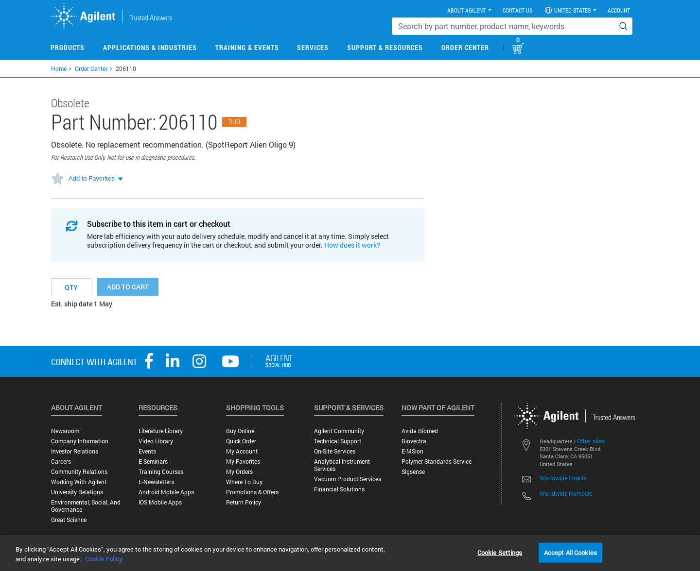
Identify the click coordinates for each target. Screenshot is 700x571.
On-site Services (334, 451)
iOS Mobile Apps (160, 502)
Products (68, 47)
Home (59, 68)
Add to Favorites (92, 178)
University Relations (77, 492)
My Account (242, 451)
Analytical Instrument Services (342, 465)
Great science (69, 519)
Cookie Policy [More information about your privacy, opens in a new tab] (103, 558)
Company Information (79, 441)
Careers (61, 461)
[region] (350, 553)
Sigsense (413, 471)
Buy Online (240, 431)
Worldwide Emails (563, 478)
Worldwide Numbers (566, 493)
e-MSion (412, 451)
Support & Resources (385, 47)
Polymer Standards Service (437, 461)
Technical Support (337, 441)
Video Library (156, 441)
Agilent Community (339, 431)
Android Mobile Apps (166, 492)
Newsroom (65, 431)
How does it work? (352, 245)
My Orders (239, 471)
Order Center (465, 47)
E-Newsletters (156, 482)
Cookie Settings (500, 552)
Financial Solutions (339, 489)
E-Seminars (153, 461)
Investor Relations (74, 451)
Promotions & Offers (252, 492)
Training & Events (247, 47)
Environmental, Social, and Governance (86, 506)
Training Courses (161, 471)
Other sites (591, 441)
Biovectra (414, 441)
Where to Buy (244, 482)
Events (147, 451)
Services (313, 47)
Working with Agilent (78, 482)
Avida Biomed (420, 431)
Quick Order (241, 441)
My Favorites (243, 461)
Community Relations (79, 471)
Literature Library (161, 431)
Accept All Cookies (570, 552)
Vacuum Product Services (347, 479)
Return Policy (243, 502)
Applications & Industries (150, 47)
